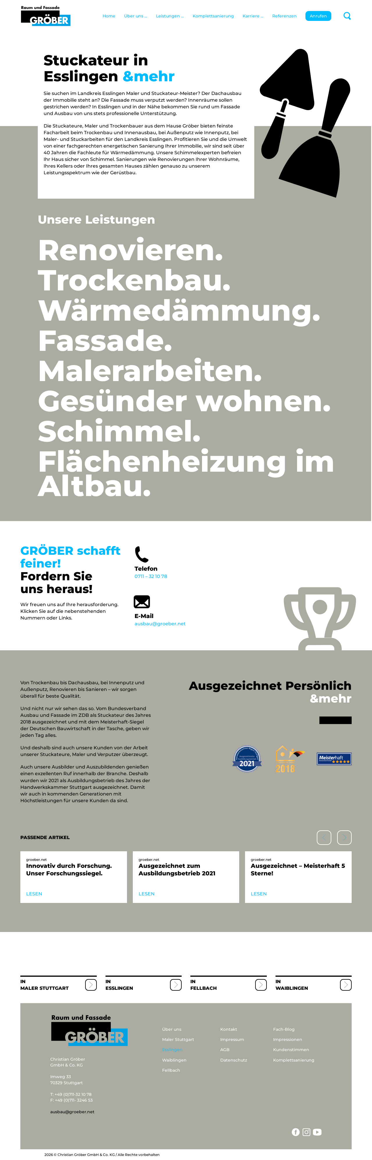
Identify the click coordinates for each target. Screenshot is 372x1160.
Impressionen (287, 1039)
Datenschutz (233, 1060)
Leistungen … (170, 16)
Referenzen (284, 16)
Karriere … (253, 16)
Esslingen (119, 988)
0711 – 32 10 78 (172, 561)
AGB (225, 1049)
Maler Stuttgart (44, 988)
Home (109, 16)
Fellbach (203, 988)
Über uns (171, 1029)
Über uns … (135, 16)
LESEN (34, 894)
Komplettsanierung (213, 16)
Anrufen (318, 16)
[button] (344, 837)
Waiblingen (292, 988)
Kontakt (228, 1029)
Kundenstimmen (291, 1049)
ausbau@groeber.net (172, 609)
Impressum (232, 1039)
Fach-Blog (284, 1029)
